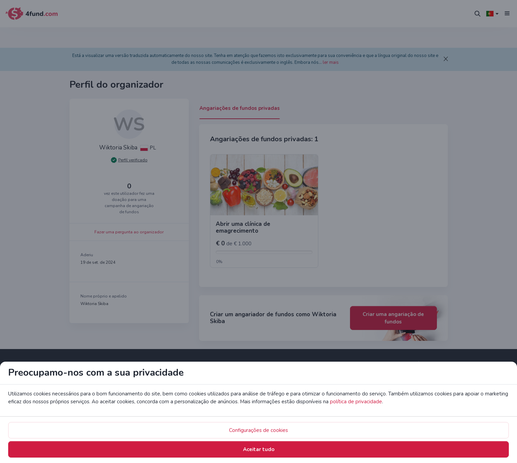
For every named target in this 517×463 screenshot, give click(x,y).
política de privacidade (233, 244)
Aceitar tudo (322, 272)
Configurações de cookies (260, 272)
